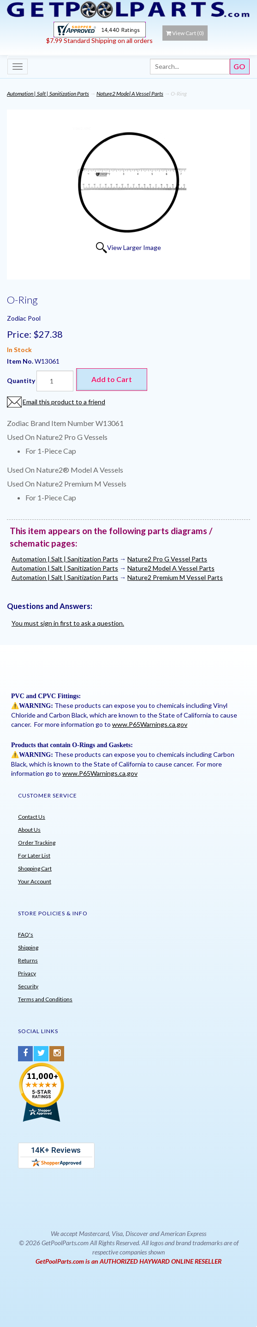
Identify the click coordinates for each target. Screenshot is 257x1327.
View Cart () (185, 33)
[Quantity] (54, 381)
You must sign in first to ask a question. (68, 623)
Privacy (27, 973)
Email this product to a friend (64, 402)
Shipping (28, 947)
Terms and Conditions (45, 999)
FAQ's (25, 934)
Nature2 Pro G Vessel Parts (167, 559)
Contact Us (31, 816)
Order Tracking (36, 842)
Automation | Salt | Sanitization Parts (48, 93)
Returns (28, 960)
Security (28, 986)
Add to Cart (111, 379)
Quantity (21, 380)
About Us (29, 829)
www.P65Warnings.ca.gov (149, 724)
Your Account (34, 881)
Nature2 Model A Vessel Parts (129, 93)
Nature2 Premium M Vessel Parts (175, 577)
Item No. (21, 361)
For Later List (34, 855)
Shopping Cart (35, 868)
